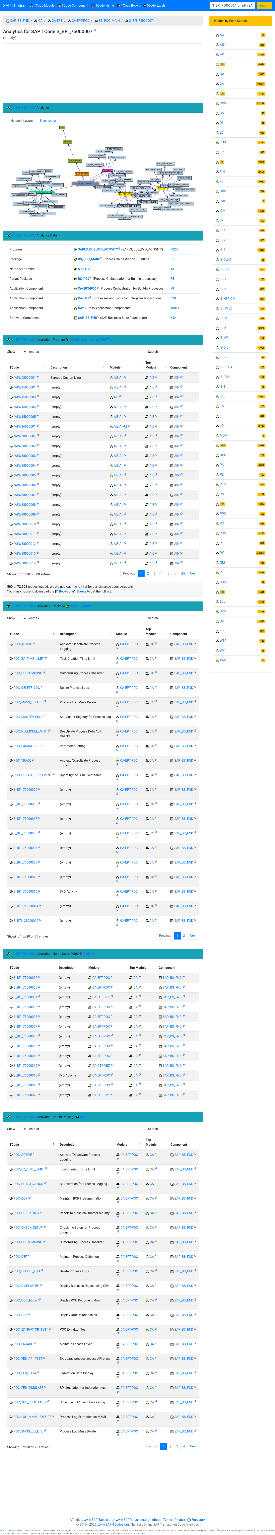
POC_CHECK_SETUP (28, 1227)
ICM (223, 211)
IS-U (223, 396)
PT (222, 543)
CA (40, 21)
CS (222, 113)
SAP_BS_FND (19, 21)
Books (63, 591)
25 (183, 573)
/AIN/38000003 (25, 456)
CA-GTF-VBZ (101, 1066)
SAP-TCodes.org (7, 1530)
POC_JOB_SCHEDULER (30, 1402)
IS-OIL (224, 347)
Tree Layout (48, 121)
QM (222, 562)
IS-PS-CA (226, 367)
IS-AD (224, 240)
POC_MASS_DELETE (28, 702)
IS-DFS (224, 269)
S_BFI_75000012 (25, 1066)
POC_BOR (21, 1198)
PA (222, 465)
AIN (176, 378)
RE (222, 572)
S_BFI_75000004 (25, 997)
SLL (222, 601)
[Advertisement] (103, 73)
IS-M (223, 328)
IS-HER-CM (227, 299)
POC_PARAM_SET (26, 746)
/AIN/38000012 (25, 544)
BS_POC (84, 279)
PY (222, 553)
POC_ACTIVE (23, 644)
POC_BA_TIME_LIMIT (29, 659)
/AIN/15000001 (25, 387)
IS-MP (224, 338)
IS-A (223, 230)
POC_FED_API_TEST (28, 1359)
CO (222, 93)
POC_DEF (20, 1257)
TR (222, 631)
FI (222, 162)
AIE (151, 378)
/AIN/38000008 (25, 505)
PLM (223, 484)
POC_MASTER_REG (27, 717)
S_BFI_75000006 (25, 833)
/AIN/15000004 (25, 407)
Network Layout (22, 121)
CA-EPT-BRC (101, 997)
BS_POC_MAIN (109, 21)
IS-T (222, 386)
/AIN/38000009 (25, 514)
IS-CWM (225, 259)
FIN (222, 172)
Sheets (81, 591)
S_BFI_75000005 (25, 819)
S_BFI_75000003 (25, 804)
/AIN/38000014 (25, 563)
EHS (223, 142)
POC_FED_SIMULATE (28, 1388)
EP (222, 152)
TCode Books (128, 5)
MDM (223, 435)
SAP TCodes (14, 5)
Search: (173, 352)
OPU (223, 455)
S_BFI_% (84, 269)
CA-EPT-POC (80, 21)
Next (193, 573)
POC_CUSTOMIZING (28, 673)
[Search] (232, 5)
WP (222, 650)
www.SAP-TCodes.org (113, 1524)
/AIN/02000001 (25, 378)
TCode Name (103, 5)
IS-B (222, 250)
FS (221, 181)
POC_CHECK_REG (26, 1213)
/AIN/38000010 (25, 524)
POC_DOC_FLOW (25, 1300)
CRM (223, 103)
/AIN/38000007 (25, 495)
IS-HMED (226, 308)
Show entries (23, 352)
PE (222, 474)
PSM (223, 533)
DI (221, 123)
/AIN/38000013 (25, 553)
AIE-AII (118, 378)
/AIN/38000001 (25, 436)
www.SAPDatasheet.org (132, 1520)
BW (222, 74)
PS (222, 523)
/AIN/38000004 (25, 465)
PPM (223, 514)
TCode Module (43, 5)
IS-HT (224, 318)
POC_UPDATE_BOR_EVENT (33, 775)
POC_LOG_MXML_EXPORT (32, 1417)
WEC (223, 641)
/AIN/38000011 (25, 534)
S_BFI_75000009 (25, 1046)
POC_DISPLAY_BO (26, 1286)
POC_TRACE (22, 760)
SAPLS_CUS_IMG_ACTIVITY (98, 249)
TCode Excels (154, 5)
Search (264, 5)
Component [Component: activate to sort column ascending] (178, 367)
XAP (223, 660)
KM (222, 406)
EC (222, 132)
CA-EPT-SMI (100, 1095)
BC (222, 64)
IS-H (223, 289)
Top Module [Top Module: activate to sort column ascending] (150, 365)
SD (222, 592)
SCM (223, 582)
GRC (223, 191)
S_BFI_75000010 (25, 877)
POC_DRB (20, 1315)
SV (222, 621)
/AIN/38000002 (25, 446)
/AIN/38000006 (25, 485)
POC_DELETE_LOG (27, 688)
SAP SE (78, 1533)
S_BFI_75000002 (25, 790)
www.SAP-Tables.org (98, 1520)
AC (222, 35)
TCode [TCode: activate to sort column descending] (14, 367)
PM (222, 494)
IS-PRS (224, 357)
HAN (223, 201)
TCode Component (73, 5)
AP (222, 54)
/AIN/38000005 (25, 475)
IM (221, 220)
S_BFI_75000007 (141, 21)
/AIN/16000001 (25, 426)
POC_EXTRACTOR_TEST (31, 1329)
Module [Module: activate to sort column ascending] (115, 367)
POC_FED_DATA (25, 1373)
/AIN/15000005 (25, 417)
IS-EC (223, 279)
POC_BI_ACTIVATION (28, 1184)
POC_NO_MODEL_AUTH (30, 731)
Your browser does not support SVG (103, 172)
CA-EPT (57, 21)
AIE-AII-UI (120, 426)
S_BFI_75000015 (25, 891)
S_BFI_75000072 (25, 1095)
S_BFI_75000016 (25, 1085)
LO (222, 426)
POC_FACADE (23, 1344)
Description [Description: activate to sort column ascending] (58, 367)
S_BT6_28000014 (26, 906)
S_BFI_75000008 (25, 862)
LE (221, 416)
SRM (223, 611)
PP (222, 504)
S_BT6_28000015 (26, 921)
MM (223, 445)
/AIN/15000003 (25, 397)
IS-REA (224, 377)
